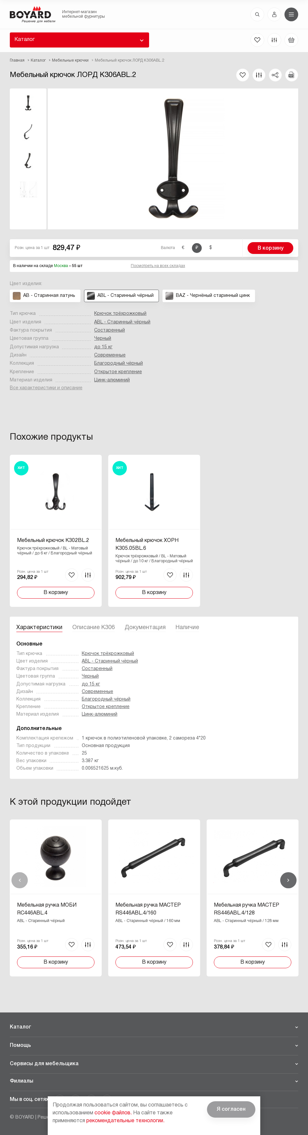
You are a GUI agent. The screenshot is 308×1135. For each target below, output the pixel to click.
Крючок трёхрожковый (120, 314)
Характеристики (39, 627)
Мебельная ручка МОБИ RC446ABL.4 (47, 909)
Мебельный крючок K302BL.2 (53, 540)
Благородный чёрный (118, 363)
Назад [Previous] (19, 880)
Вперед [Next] (288, 880)
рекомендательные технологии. (125, 1121)
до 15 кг (103, 347)
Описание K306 (93, 627)
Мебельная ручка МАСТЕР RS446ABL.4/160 (148, 909)
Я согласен (231, 1109)
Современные (110, 355)
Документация (145, 627)
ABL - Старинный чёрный (122, 322)
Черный (102, 339)
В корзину (270, 248)
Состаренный (109, 330)
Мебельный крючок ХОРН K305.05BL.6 (147, 544)
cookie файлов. (113, 1113)
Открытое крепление (118, 372)
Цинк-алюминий (112, 380)
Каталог (24, 39)
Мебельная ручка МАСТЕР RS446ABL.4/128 (246, 909)
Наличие (187, 627)
